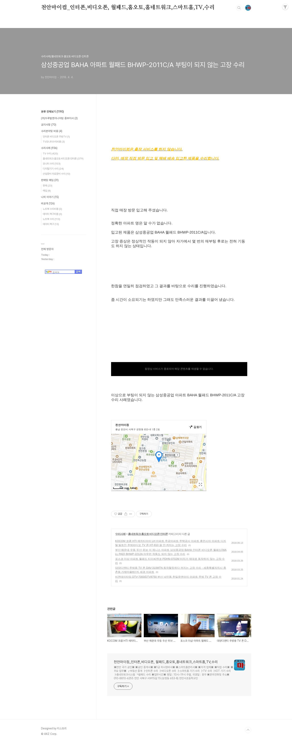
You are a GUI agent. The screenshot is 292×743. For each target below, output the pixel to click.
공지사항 (48, 124)
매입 (47, 190)
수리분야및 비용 (51, 131)
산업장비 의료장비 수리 (56, 173)
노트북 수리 (51, 219)
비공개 (48, 203)
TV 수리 (50, 153)
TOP (248, 730)
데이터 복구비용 (52, 214)
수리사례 (120, 534)
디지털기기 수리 (53, 168)
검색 (239, 8)
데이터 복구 (51, 224)
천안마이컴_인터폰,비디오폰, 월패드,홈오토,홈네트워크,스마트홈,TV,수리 (128, 7)
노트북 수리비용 (52, 208)
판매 (47, 185)
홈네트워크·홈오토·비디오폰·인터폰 (148, 534)
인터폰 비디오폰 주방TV (56, 136)
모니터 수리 (52, 163)
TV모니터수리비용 (54, 141)
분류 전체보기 (52, 111)
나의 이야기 (50, 197)
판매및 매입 (50, 180)
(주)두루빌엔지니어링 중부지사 (59, 118)
